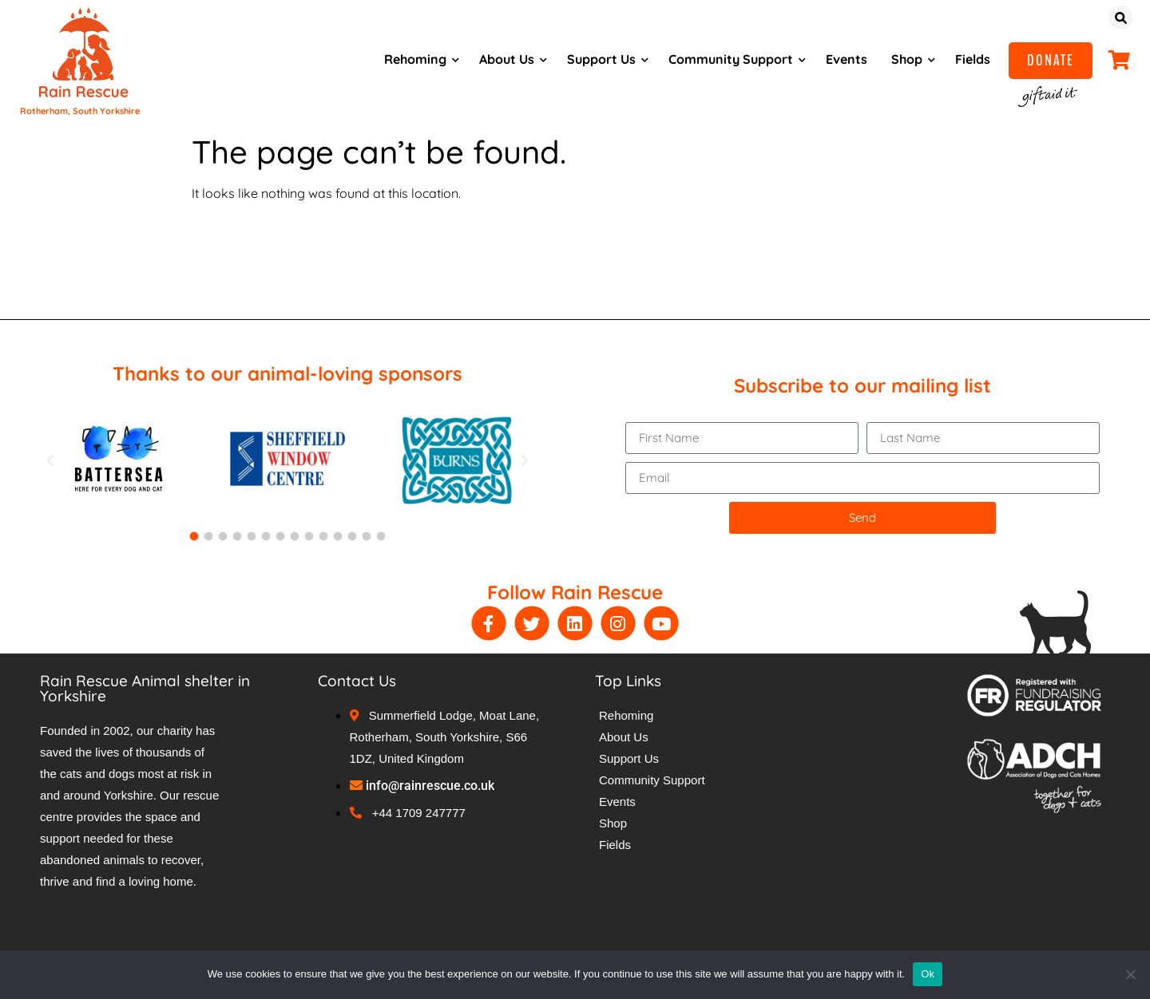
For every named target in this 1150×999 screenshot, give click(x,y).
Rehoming (412, 59)
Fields (969, 59)
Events (843, 59)
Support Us (598, 59)
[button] (50, 461)
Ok (927, 974)
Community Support (727, 59)
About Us (503, 59)
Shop (903, 59)
